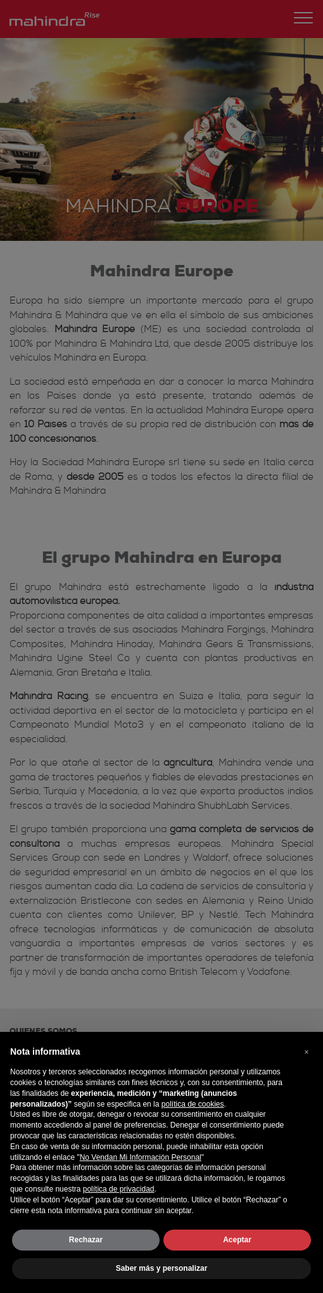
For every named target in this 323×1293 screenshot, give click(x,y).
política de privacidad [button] (119, 1189)
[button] (306, 1052)
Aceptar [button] (237, 1239)
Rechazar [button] (86, 1239)
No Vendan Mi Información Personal (140, 1157)
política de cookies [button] (193, 1104)
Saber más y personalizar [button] (162, 1268)
